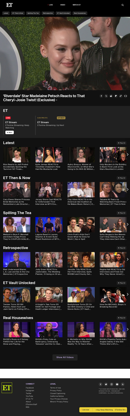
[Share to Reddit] (111, 96)
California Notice (57, 396)
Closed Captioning (57, 393)
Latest (6, 13)
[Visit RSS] (123, 384)
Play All (121, 143)
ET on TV (29, 399)
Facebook (30, 388)
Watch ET (77, 5)
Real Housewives (80, 13)
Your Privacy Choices (59, 399)
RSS (27, 407)
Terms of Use (55, 388)
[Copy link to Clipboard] (121, 96)
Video (62, 5)
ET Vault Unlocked (63, 13)
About (28, 401)
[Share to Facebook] (101, 96)
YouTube (29, 396)
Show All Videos (65, 357)
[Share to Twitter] (106, 96)
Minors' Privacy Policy (59, 401)
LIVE (51, 5)
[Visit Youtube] (117, 384)
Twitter (28, 393)
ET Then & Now (18, 13)
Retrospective (48, 13)
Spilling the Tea (33, 13)
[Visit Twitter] (106, 384)
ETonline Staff (31, 404)
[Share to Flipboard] (116, 96)
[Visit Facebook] (100, 384)
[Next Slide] (127, 155)
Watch (9, 133)
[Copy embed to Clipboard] (125, 96)
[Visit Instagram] (111, 384)
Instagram (30, 390)
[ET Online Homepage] (9, 5)
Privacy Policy (56, 390)
